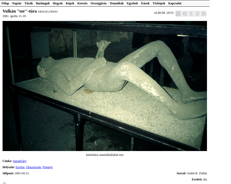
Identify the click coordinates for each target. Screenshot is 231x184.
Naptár (16, 3)
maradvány (20, 161)
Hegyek (58, 3)
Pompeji (47, 167)
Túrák (29, 3)
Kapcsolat (174, 3)
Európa (20, 167)
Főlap (5, 3)
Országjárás (99, 3)
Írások (145, 3)
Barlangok (43, 3)
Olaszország (33, 167)
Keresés (82, 3)
